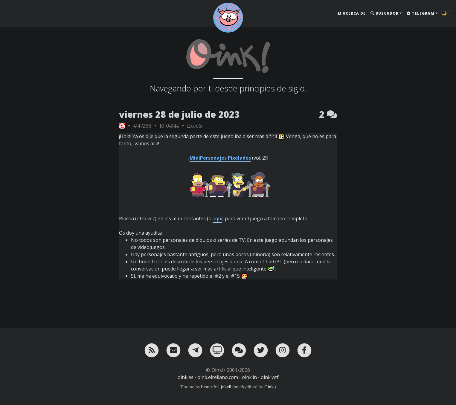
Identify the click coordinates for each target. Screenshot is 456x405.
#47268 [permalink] (142, 125)
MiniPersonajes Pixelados (220, 158)
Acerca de (352, 13)
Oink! (269, 386)
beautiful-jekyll (216, 386)
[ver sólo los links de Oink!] (122, 125)
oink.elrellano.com (217, 377)
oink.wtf (270, 377)
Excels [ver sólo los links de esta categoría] (194, 125)
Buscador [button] (384, 13)
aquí (217, 218)
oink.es (185, 377)
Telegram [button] (420, 13)
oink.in (249, 377)
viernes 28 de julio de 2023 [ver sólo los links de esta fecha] (179, 114)
